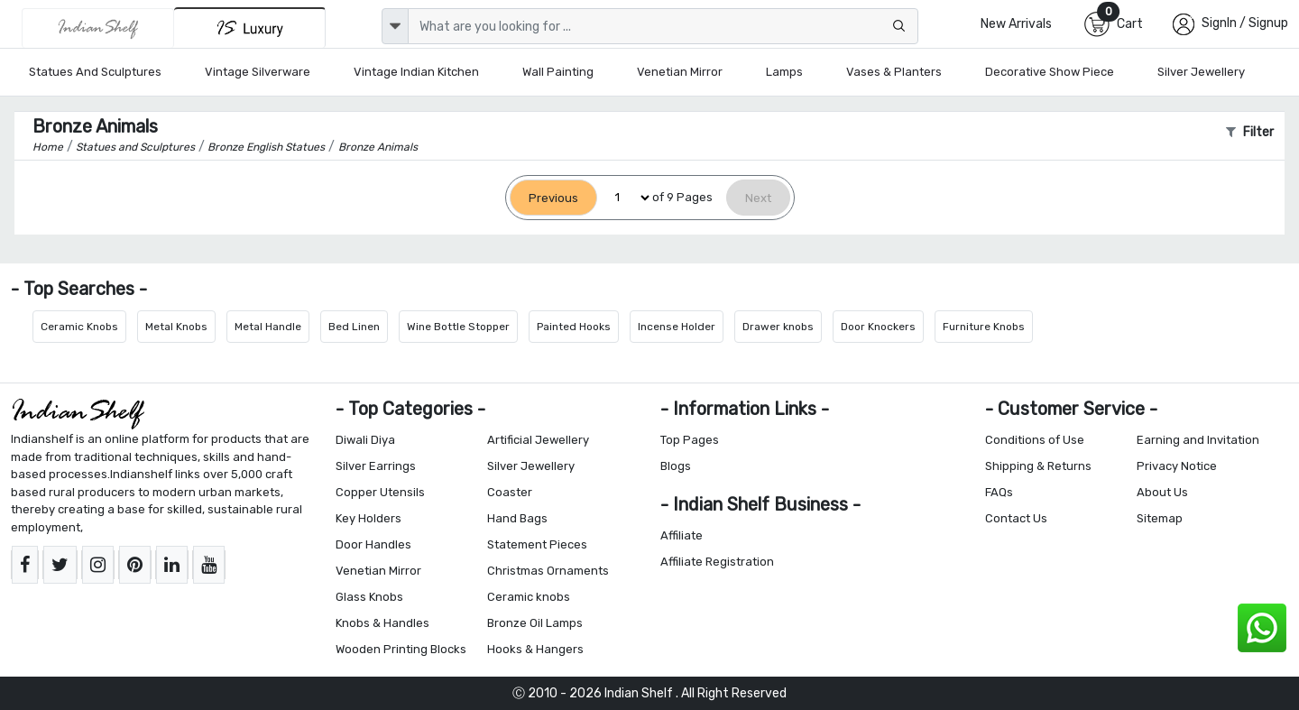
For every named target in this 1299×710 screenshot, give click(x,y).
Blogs (675, 466)
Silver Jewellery (1201, 71)
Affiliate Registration (717, 561)
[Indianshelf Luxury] (250, 27)
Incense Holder (676, 326)
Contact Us (1016, 518)
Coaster (509, 492)
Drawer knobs (778, 326)
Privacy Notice (1177, 466)
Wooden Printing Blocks (401, 649)
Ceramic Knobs (79, 326)
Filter (1250, 132)
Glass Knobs (369, 597)
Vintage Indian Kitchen (416, 71)
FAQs (999, 492)
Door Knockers (878, 326)
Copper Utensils (380, 492)
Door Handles (373, 544)
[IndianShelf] (98, 28)
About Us (1162, 492)
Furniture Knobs (984, 326)
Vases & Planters (894, 71)
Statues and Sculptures (95, 71)
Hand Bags (517, 518)
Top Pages (689, 440)
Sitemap (1160, 518)
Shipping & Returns (1038, 466)
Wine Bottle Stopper (458, 326)
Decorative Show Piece (1049, 71)
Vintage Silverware (257, 71)
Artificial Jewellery (538, 440)
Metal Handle (268, 326)
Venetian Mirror (680, 71)
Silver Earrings (376, 466)
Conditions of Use (1034, 440)
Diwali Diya (365, 440)
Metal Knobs (176, 326)
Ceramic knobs (528, 597)
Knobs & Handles (382, 623)
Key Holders (368, 518)
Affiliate (681, 535)
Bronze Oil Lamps (535, 623)
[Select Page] (624, 198)
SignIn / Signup (1245, 23)
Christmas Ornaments (548, 570)
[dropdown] (395, 26)
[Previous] (553, 198)
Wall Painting (558, 71)
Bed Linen (354, 326)
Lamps (784, 71)
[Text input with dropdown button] (663, 26)
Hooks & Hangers (535, 649)
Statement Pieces (537, 544)
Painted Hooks (574, 326)
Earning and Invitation (1198, 440)
